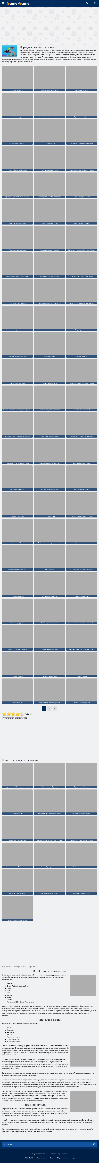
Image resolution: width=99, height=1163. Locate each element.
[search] (94, 1144)
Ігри (73, 1158)
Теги (51, 1158)
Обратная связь (62, 1158)
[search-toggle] (87, 3)
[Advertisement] (25, 25)
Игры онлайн (41, 1158)
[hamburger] (3, 3)
